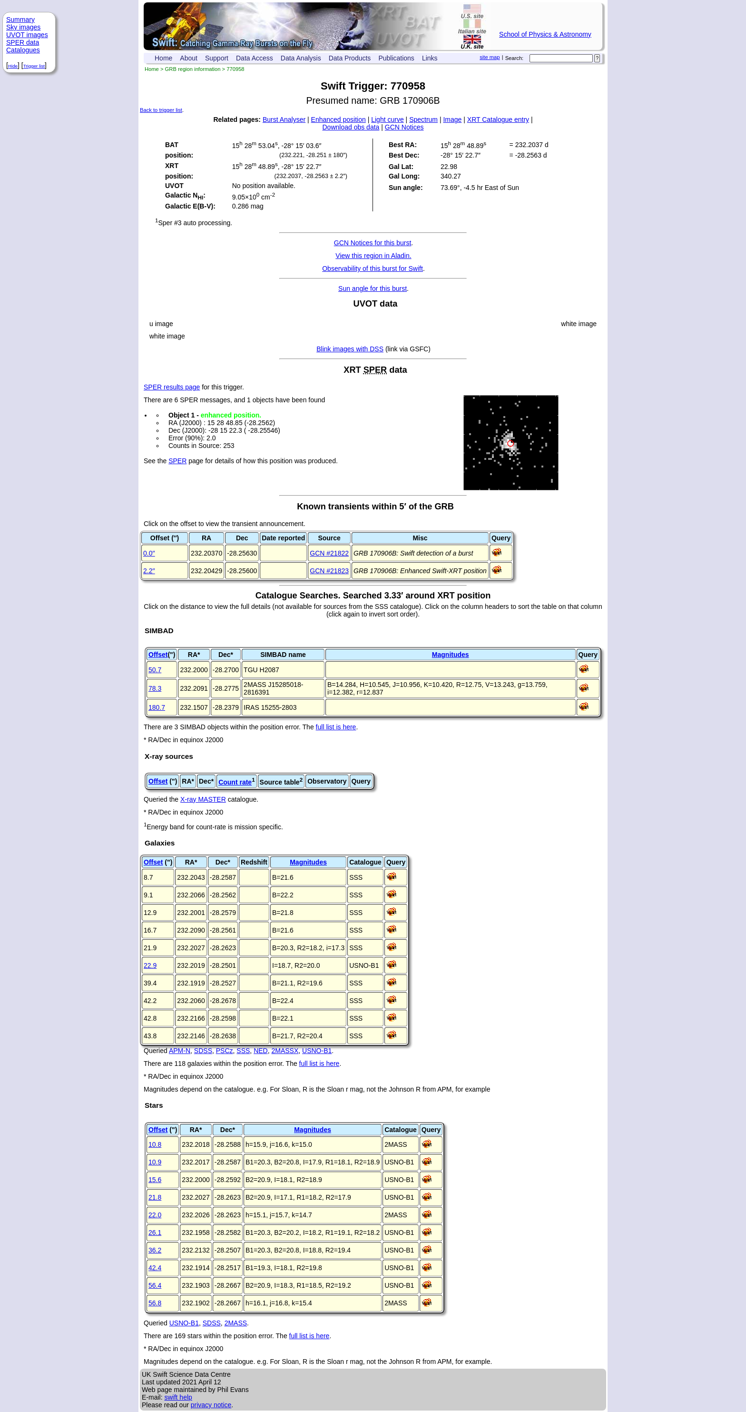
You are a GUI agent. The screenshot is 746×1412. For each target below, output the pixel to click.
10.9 (154, 1162)
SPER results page (172, 387)
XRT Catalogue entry (498, 119)
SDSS (203, 1050)
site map (490, 57)
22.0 (154, 1215)
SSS (243, 1050)
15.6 (154, 1179)
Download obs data (351, 127)
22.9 (150, 965)
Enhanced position (338, 119)
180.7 (156, 707)
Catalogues (23, 50)
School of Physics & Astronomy (545, 34)
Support (216, 58)
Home (163, 58)
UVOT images (27, 35)
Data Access (254, 58)
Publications (396, 58)
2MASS (236, 1323)
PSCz (224, 1050)
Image (452, 119)
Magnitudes (450, 654)
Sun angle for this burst (372, 288)
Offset (157, 654)
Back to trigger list (161, 110)
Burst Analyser (284, 119)
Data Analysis (301, 58)
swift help (178, 1397)
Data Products (350, 58)
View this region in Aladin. (373, 255)
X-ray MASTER (203, 799)
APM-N (179, 1050)
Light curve (387, 119)
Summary (20, 19)
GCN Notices (404, 127)
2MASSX (284, 1050)
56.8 (154, 1303)
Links (430, 58)
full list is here (336, 727)
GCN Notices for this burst (373, 243)
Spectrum (423, 119)
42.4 (154, 1268)
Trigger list (34, 66)
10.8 (154, 1144)
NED (261, 1050)
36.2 (154, 1250)
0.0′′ (149, 553)
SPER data (22, 42)
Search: (514, 58)
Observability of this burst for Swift (372, 268)
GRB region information (193, 69)
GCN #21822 (329, 553)
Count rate (235, 782)
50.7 (154, 670)
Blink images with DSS (349, 349)
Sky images (23, 27)
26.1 (154, 1232)
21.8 (154, 1197)
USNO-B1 (317, 1050)
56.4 (154, 1285)
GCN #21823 (329, 571)
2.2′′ (149, 571)
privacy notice (211, 1405)
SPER (177, 461)
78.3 (154, 688)
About (188, 58)
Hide (13, 66)
